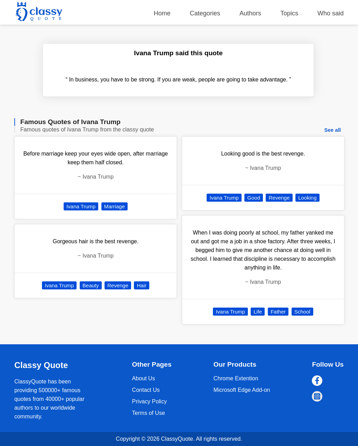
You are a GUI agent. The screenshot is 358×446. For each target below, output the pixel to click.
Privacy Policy (149, 401)
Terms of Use (148, 413)
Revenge (117, 285)
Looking (307, 198)
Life (257, 312)
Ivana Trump (80, 206)
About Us (143, 378)
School (302, 312)
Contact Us (146, 390)
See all (332, 130)
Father (278, 312)
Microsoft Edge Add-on (242, 390)
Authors (250, 13)
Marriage (114, 206)
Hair (141, 285)
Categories (205, 13)
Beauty (91, 285)
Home (162, 13)
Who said (330, 13)
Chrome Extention (236, 378)
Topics (289, 13)
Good (253, 198)
